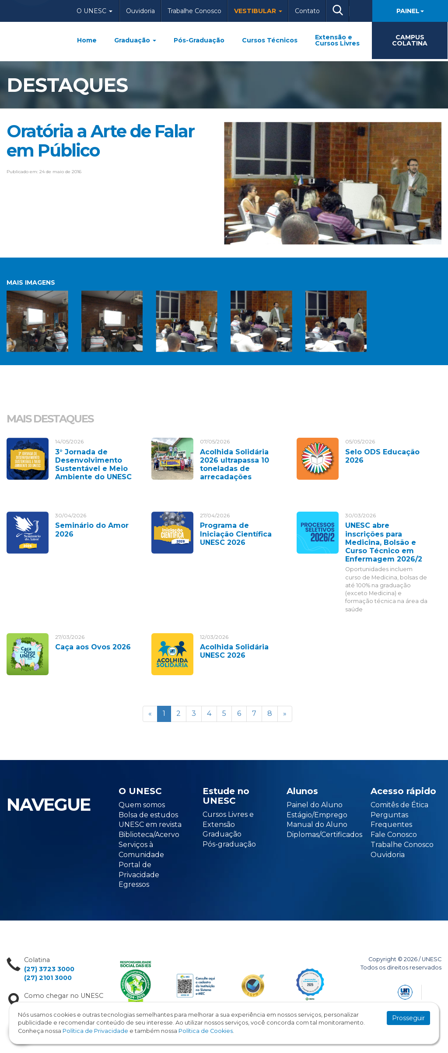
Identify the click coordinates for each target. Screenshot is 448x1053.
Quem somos (142, 805)
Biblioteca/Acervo (149, 834)
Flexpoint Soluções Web (435, 991)
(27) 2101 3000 (48, 978)
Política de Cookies (205, 1031)
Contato (307, 11)
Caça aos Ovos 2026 (93, 647)
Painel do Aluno (315, 805)
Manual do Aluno (317, 824)
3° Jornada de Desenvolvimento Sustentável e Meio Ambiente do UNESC (93, 464)
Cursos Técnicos (270, 40)
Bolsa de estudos (148, 815)
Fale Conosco (394, 834)
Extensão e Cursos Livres (337, 40)
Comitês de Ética (399, 805)
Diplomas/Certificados (324, 834)
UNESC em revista (150, 824)
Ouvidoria (140, 11)
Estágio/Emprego (317, 815)
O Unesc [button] (94, 11)
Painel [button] (410, 11)
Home (87, 40)
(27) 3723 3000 (49, 969)
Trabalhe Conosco (194, 11)
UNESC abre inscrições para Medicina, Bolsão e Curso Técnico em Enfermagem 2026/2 (383, 542)
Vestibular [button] (258, 11)
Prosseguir (408, 1018)
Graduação (135, 40)
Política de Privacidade (95, 1031)
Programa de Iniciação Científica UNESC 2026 (236, 533)
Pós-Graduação (199, 40)
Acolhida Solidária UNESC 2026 (234, 651)
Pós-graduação (229, 844)
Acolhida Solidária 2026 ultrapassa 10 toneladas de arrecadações (234, 464)
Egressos (134, 884)
